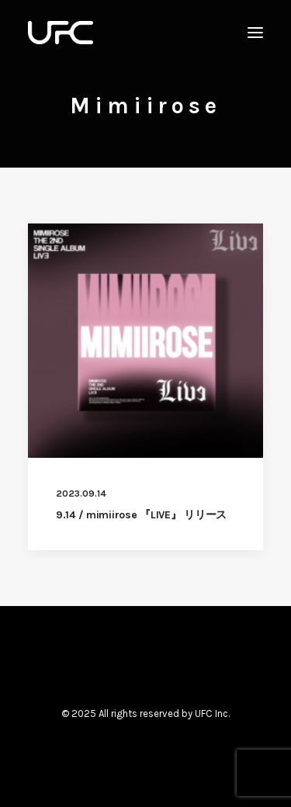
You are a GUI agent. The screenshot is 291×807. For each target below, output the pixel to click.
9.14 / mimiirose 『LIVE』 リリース (141, 514)
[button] (255, 32)
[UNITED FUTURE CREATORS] (60, 32)
